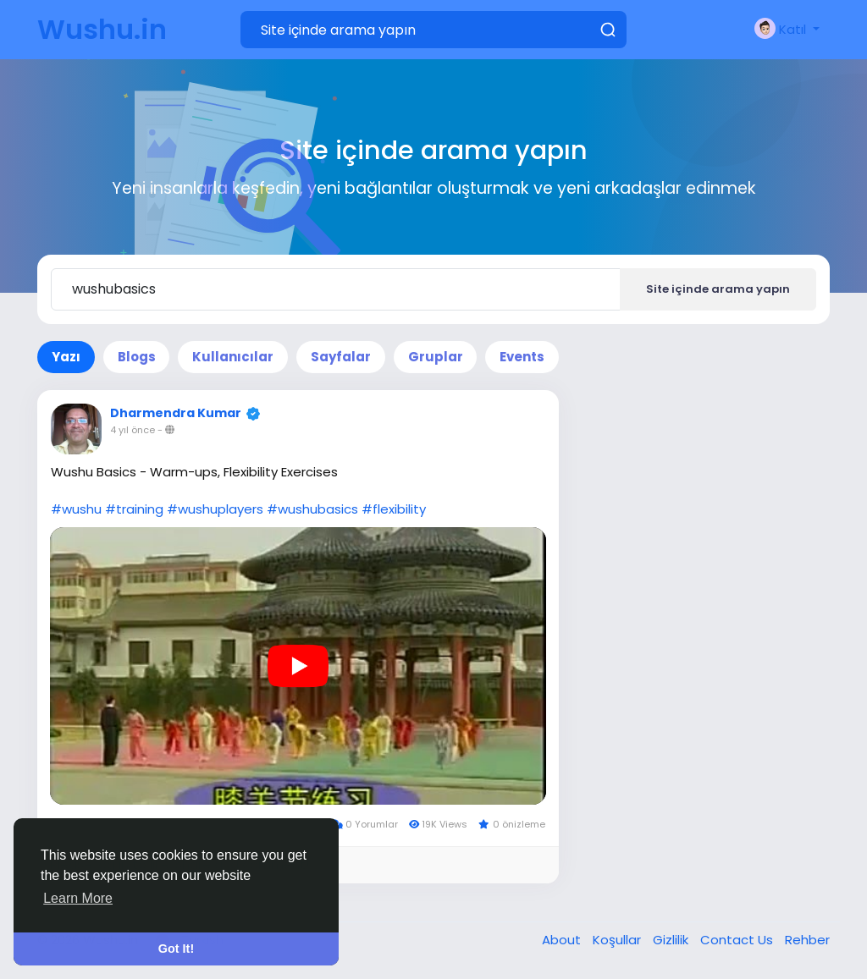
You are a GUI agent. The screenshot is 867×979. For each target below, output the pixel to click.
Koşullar (618, 940)
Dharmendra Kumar (175, 412)
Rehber (807, 940)
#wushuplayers (215, 509)
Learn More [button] (78, 898)
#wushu (76, 509)
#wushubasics (312, 509)
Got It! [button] (176, 948)
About (563, 940)
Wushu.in (102, 29)
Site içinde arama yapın (718, 289)
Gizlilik (672, 940)
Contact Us (738, 940)
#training (134, 509)
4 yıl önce (132, 430)
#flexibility (394, 509)
